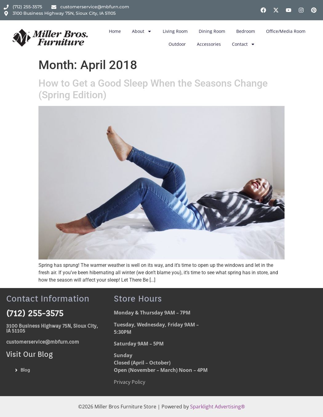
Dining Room (212, 31)
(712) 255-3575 (34, 313)
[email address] (90, 7)
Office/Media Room (285, 31)
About (142, 31)
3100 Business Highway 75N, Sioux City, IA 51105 (52, 328)
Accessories (209, 44)
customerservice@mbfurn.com (42, 342)
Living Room (175, 31)
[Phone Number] (23, 7)
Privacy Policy (129, 382)
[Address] (60, 13)
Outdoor (177, 44)
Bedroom (245, 31)
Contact (243, 44)
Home (115, 31)
